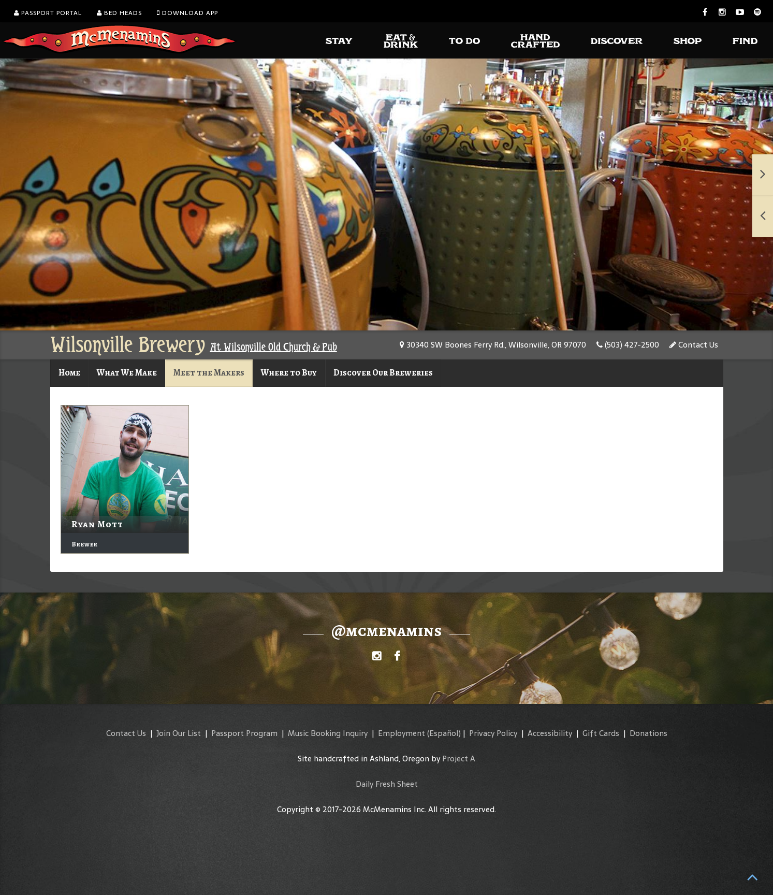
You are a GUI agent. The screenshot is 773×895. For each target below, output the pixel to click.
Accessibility (550, 733)
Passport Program (244, 733)
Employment (401, 733)
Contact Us (693, 344)
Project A (458, 758)
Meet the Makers (208, 373)
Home (69, 373)
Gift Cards (600, 733)
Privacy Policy (493, 733)
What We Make (127, 373)
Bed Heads (119, 13)
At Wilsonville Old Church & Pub (273, 347)
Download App (187, 13)
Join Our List (178, 733)
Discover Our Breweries (383, 373)
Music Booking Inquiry (328, 733)
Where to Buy (289, 373)
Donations (648, 733)
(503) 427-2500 (627, 344)
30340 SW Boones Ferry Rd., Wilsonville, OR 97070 (493, 344)
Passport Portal (48, 13)
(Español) (444, 733)
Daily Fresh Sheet (387, 783)
